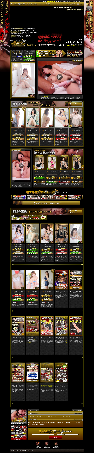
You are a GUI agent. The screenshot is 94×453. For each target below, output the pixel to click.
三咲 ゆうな (51, 171)
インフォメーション (41, 424)
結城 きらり (32, 244)
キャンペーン (60, 416)
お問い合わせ (32, 424)
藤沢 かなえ (76, 171)
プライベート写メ (53, 422)
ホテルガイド (62, 422)
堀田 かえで (17, 291)
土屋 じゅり (75, 244)
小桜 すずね (17, 130)
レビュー (38, 422)
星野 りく (46, 130)
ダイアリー (31, 422)
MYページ (69, 422)
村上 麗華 (75, 130)
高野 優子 (61, 130)
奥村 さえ (39, 171)
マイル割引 (67, 416)
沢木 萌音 (64, 171)
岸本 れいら (32, 130)
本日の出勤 (31, 416)
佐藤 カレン (61, 244)
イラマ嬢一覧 (46, 416)
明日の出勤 (38, 416)
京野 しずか (46, 244)
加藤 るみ (17, 244)
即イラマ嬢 (44, 422)
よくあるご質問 (76, 422)
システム (53, 416)
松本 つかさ (32, 291)
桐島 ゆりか (28, 51)
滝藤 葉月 (46, 291)
